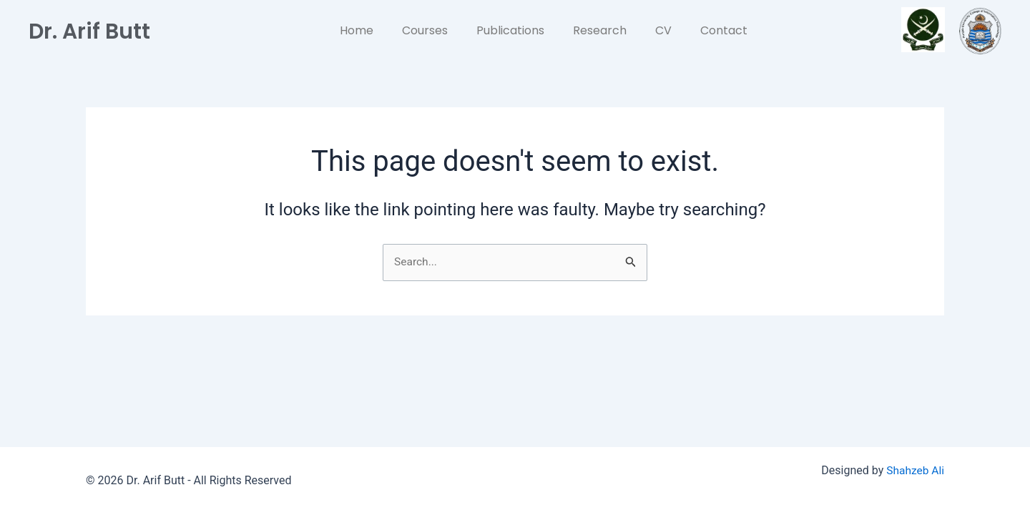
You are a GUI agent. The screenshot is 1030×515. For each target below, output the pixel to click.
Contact (723, 30)
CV (663, 30)
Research (600, 30)
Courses (425, 30)
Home (356, 30)
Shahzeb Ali (914, 471)
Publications (510, 30)
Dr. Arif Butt (94, 30)
